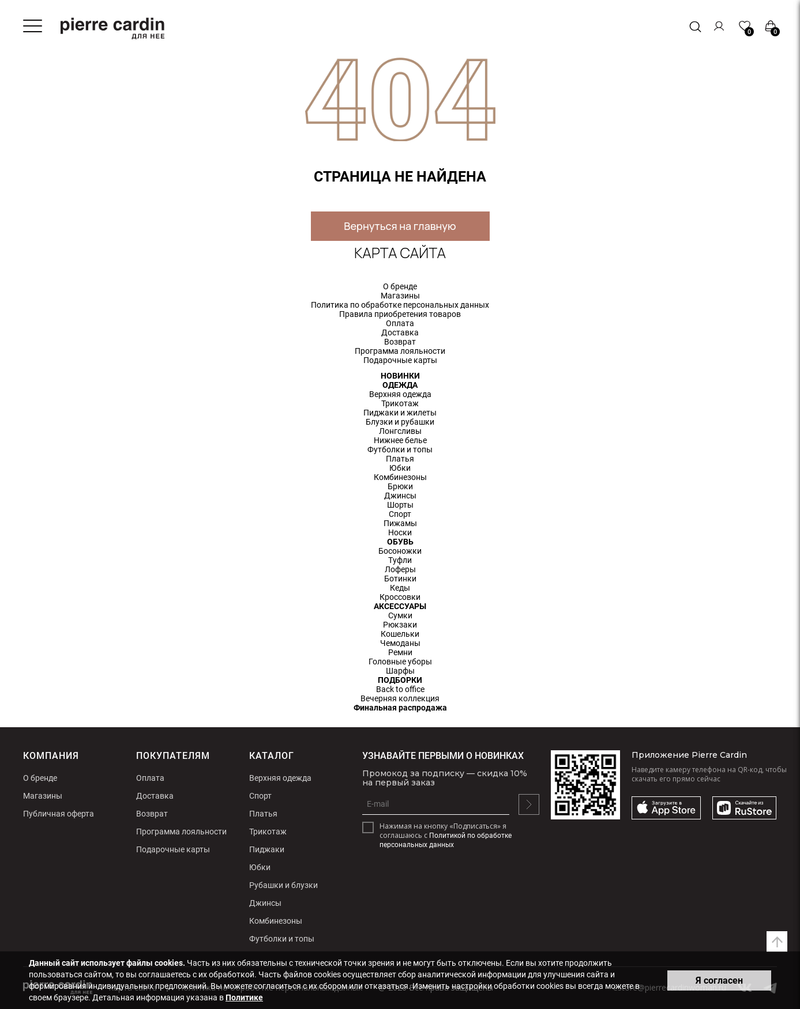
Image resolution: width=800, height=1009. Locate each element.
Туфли (400, 560)
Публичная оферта (58, 813)
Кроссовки (400, 597)
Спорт (400, 514)
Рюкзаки (400, 624)
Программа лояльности (400, 351)
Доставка (400, 332)
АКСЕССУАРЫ (400, 606)
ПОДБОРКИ (400, 680)
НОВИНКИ (400, 375)
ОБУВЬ (400, 541)
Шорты (400, 504)
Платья (400, 458)
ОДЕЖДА (400, 385)
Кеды (400, 587)
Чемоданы (400, 643)
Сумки (400, 615)
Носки (400, 532)
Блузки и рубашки (400, 421)
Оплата (400, 323)
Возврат (400, 341)
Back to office (400, 689)
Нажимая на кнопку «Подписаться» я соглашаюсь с (446, 835)
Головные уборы (400, 661)
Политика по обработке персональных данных (400, 304)
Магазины (400, 295)
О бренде (400, 286)
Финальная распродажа (400, 707)
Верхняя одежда (400, 394)
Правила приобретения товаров (400, 314)
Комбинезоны (400, 477)
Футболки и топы (400, 449)
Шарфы (400, 670)
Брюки (400, 486)
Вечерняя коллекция (400, 698)
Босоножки (400, 550)
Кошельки (400, 633)
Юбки (400, 468)
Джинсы (400, 495)
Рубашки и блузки (283, 885)
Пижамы (400, 523)
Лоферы (400, 569)
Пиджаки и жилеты (400, 412)
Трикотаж (400, 403)
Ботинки (400, 578)
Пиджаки (266, 849)
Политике (244, 997)
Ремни (400, 652)
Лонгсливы (400, 431)
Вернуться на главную (400, 226)
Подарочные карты (400, 360)
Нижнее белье (400, 440)
